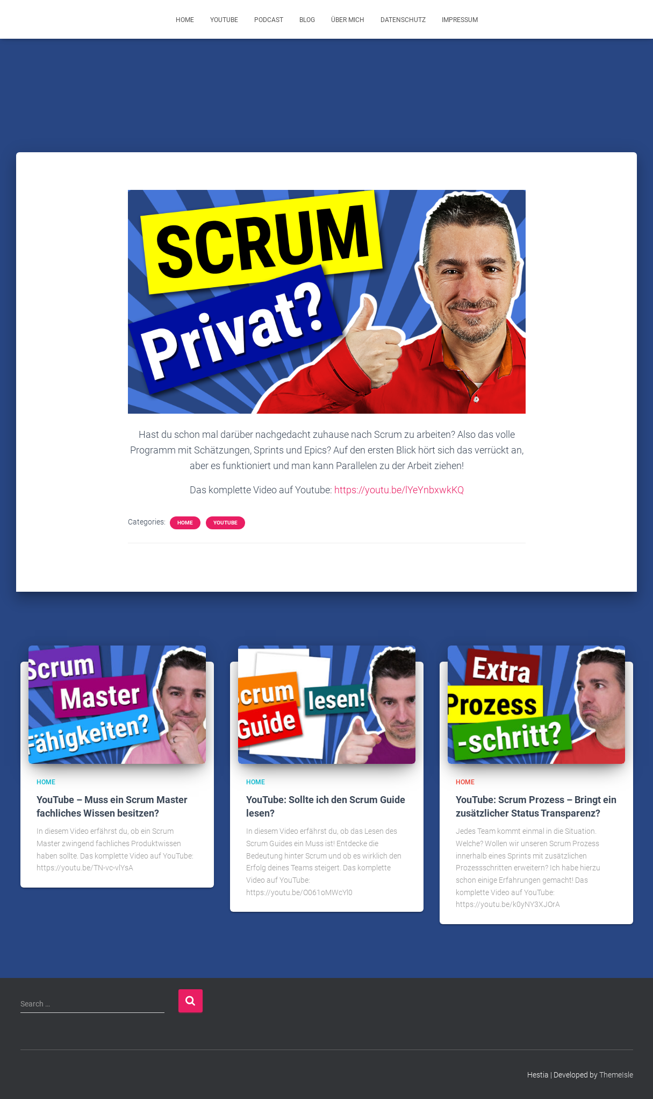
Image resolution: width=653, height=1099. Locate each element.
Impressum (460, 20)
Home (185, 20)
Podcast (268, 20)
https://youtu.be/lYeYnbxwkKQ (399, 489)
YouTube (224, 20)
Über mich (347, 20)
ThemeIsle (616, 1074)
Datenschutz (403, 20)
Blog (307, 20)
